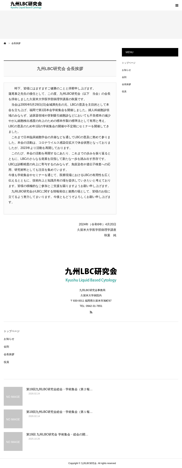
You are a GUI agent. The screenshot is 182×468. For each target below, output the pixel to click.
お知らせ (126, 70)
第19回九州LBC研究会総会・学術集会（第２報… (59, 389)
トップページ (128, 63)
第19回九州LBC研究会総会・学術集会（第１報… (59, 411)
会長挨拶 (126, 84)
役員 (124, 91)
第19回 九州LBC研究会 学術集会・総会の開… (57, 434)
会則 (124, 77)
